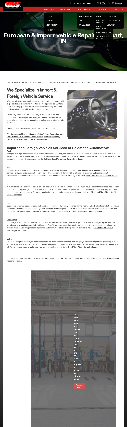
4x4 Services (12, 139)
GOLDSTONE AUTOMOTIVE (19, 87)
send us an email (82, 263)
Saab (9, 208)
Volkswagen (12, 224)
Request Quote (79, 391)
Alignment (33, 139)
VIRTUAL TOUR (65, 9)
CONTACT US (116, 9)
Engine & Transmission (37, 144)
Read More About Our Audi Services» (67, 164)
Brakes (59, 139)
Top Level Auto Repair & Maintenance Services (56, 87)
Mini (8, 189)
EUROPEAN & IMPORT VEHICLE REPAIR (99, 87)
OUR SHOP (48, 9)
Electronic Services (15, 144)
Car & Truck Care (14, 141)
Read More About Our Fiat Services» (101, 180)
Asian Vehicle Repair (46, 139)
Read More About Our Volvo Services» (84, 252)
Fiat (8, 172)
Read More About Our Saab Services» (88, 216)
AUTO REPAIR (83, 9)
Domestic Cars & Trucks (32, 141)
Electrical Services (51, 141)
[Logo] (13, 5)
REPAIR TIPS (99, 9)
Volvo (9, 244)
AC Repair (23, 139)
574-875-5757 (66, 263)
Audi (9, 156)
